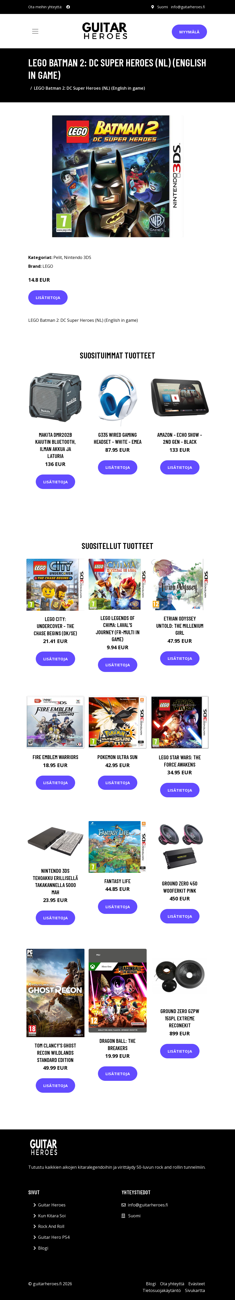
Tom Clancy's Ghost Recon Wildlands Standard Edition (55, 1052)
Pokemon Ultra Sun (117, 757)
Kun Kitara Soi (52, 1216)
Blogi (43, 1248)
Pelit (57, 257)
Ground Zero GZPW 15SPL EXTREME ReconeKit (179, 1018)
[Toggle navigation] (35, 31)
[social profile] (68, 7)
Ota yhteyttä (172, 1284)
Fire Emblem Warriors (55, 757)
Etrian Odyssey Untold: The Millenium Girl (179, 625)
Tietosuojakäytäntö (162, 1290)
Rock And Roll (51, 1226)
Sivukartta (195, 1290)
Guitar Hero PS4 (53, 1237)
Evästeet (196, 1284)
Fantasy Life (117, 881)
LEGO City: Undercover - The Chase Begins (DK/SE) (55, 626)
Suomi (162, 6)
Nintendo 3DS (77, 257)
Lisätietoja (48, 297)
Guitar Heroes (52, 1205)
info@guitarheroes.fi (188, 6)
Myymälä (189, 31)
